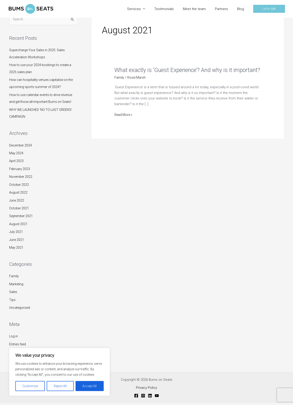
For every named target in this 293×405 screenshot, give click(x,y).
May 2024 (16, 159)
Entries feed (18, 346)
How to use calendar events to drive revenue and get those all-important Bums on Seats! (41, 101)
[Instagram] (143, 398)
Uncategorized (20, 310)
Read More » (124, 122)
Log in (14, 339)
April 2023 (16, 166)
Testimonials (172, 9)
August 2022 (18, 197)
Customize (30, 386)
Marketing (16, 287)
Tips (12, 303)
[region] (59, 372)
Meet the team (200, 9)
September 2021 (22, 220)
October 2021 (19, 212)
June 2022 (17, 205)
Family (14, 279)
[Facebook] (136, 398)
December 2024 (21, 151)
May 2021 (16, 251)
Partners (224, 9)
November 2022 (21, 182)
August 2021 (18, 228)
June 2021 (17, 243)
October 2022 (19, 189)
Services (144, 9)
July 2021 (16, 236)
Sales (13, 295)
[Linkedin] (150, 398)
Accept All (89, 386)
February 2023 (20, 174)
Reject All (60, 386)
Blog (241, 9)
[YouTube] (157, 398)
